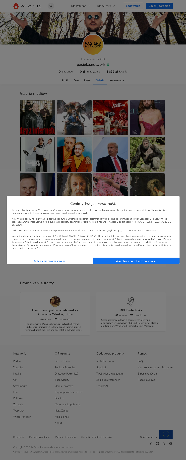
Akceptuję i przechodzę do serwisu (136, 261)
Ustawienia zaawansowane (49, 261)
